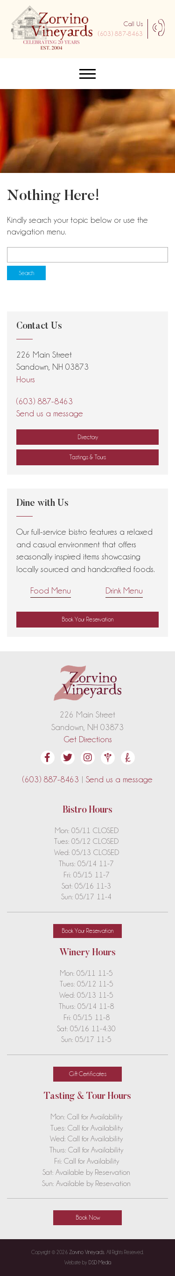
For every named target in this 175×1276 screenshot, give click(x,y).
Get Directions (87, 739)
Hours (25, 379)
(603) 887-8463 (120, 33)
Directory (87, 437)
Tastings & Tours (88, 457)
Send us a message (49, 413)
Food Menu (50, 590)
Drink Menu (124, 590)
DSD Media (100, 1262)
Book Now (88, 1217)
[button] (87, 619)
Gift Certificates (87, 1073)
